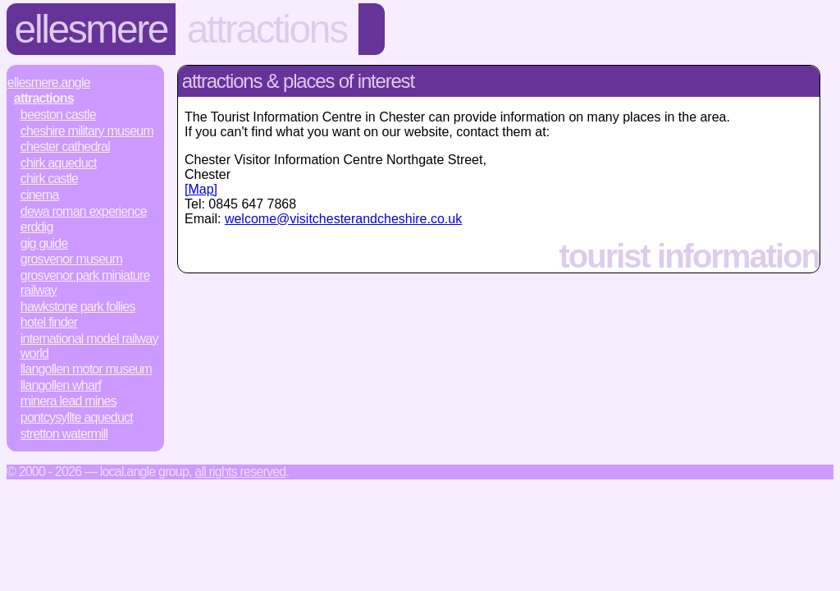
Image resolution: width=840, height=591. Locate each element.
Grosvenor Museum (71, 259)
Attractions (267, 29)
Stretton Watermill (64, 434)
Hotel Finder (49, 322)
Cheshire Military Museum (87, 131)
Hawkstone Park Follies (78, 307)
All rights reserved (239, 472)
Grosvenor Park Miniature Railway (85, 282)
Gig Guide (44, 243)
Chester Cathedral (65, 146)
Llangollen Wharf (61, 385)
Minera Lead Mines (68, 401)
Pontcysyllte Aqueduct (77, 417)
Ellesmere (91, 29)
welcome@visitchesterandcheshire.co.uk (343, 219)
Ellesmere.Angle (48, 82)
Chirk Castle (49, 179)
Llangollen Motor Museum (86, 369)
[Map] (201, 189)
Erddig (37, 227)
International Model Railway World (89, 346)
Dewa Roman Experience (84, 211)
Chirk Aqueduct (59, 163)
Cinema (40, 195)
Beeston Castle (58, 114)
